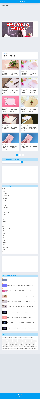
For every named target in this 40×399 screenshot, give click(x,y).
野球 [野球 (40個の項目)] (32, 348)
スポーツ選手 (5, 207)
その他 (3, 191)
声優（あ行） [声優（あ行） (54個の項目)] (7, 346)
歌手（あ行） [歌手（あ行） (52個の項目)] (16, 348)
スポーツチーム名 (6, 205)
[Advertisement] (20, 14)
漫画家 (3, 244)
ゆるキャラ (4, 193)
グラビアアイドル (6, 195)
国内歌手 (4, 221)
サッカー (4, 202)
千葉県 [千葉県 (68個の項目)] (30, 344)
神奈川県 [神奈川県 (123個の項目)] (26, 348)
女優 (3, 226)
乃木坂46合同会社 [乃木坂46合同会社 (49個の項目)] (11, 344)
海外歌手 (4, 242)
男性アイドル (5, 247)
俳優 (3, 219)
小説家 (3, 233)
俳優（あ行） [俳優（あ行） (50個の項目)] (17, 344)
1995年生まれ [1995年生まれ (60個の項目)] (10, 339)
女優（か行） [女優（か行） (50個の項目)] (21, 346)
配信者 (3, 251)
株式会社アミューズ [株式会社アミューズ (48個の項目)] (33, 346)
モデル (3, 216)
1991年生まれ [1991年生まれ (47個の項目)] (20, 337)
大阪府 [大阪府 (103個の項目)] (12, 346)
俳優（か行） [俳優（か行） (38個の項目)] (22, 344)
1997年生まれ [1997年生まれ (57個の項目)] (20, 339)
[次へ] (23, 155)
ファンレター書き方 (6, 212)
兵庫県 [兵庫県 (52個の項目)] (26, 344)
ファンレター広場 (20, 1)
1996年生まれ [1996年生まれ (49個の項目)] (15, 339)
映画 (3, 237)
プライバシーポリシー (20, 396)
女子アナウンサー (6, 228)
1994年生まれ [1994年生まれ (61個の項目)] (4, 339)
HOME (20, 394)
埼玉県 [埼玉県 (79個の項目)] (3, 346)
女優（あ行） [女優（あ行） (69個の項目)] (16, 346)
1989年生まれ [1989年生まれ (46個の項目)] (15, 337)
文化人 (3, 235)
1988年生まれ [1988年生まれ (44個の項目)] (10, 337)
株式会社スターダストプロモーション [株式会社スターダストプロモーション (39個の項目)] (8, 348)
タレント (4, 209)
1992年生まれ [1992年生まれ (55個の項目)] (25, 337)
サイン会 (4, 200)
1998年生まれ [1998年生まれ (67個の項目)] (25, 339)
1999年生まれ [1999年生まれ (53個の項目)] (31, 339)
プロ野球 (4, 214)
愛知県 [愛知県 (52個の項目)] (25, 346)
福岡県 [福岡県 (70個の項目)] (29, 348)
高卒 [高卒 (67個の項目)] (35, 348)
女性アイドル (5, 230)
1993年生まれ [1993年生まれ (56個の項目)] (31, 337)
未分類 (3, 240)
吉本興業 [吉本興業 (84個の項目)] (33, 344)
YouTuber (4, 188)
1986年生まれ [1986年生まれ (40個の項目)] (4, 337)
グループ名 (4, 198)
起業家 (3, 249)
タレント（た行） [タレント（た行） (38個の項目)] (5, 344)
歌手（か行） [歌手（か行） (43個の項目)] (21, 348)
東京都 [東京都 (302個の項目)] (28, 346)
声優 (3, 223)
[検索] (22, 162)
